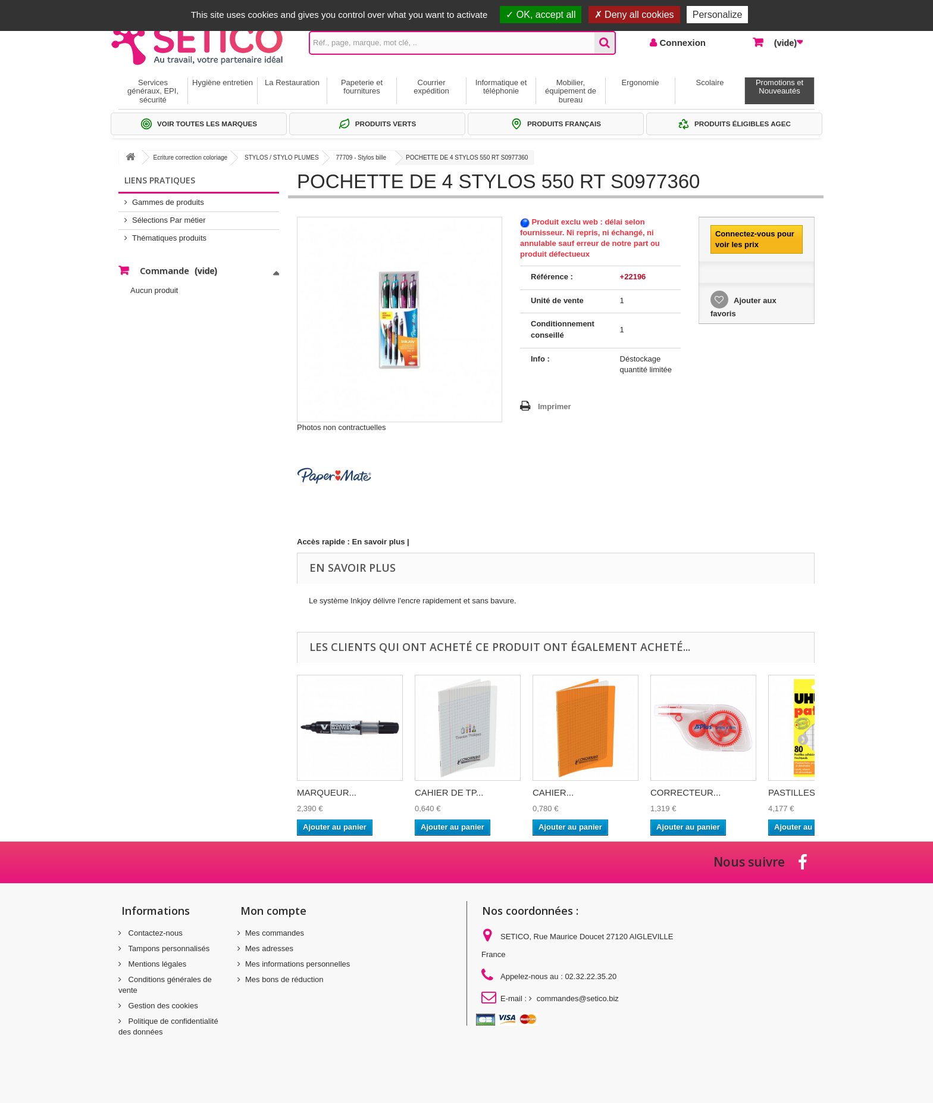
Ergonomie (640, 82)
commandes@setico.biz (578, 998)
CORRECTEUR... (685, 792)
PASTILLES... (795, 792)
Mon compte (273, 910)
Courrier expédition (431, 86)
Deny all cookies (634, 15)
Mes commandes (274, 932)
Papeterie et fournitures (362, 86)
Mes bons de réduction (284, 979)
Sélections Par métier (169, 220)
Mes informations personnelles (297, 963)
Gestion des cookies (162, 1005)
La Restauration (292, 82)
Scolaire (710, 82)
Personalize (718, 15)
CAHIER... (553, 792)
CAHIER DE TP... (449, 792)
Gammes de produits (168, 202)
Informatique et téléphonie (501, 86)
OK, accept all (540, 15)
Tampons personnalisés (167, 948)
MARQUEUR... (326, 792)
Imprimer (554, 406)
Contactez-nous (154, 932)
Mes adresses (269, 948)
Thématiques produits (169, 237)
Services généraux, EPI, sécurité (153, 91)
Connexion (681, 43)
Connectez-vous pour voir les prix (754, 239)
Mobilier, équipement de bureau (570, 91)
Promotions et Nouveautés (779, 86)
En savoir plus (378, 541)
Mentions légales (156, 963)
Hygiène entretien (222, 82)
